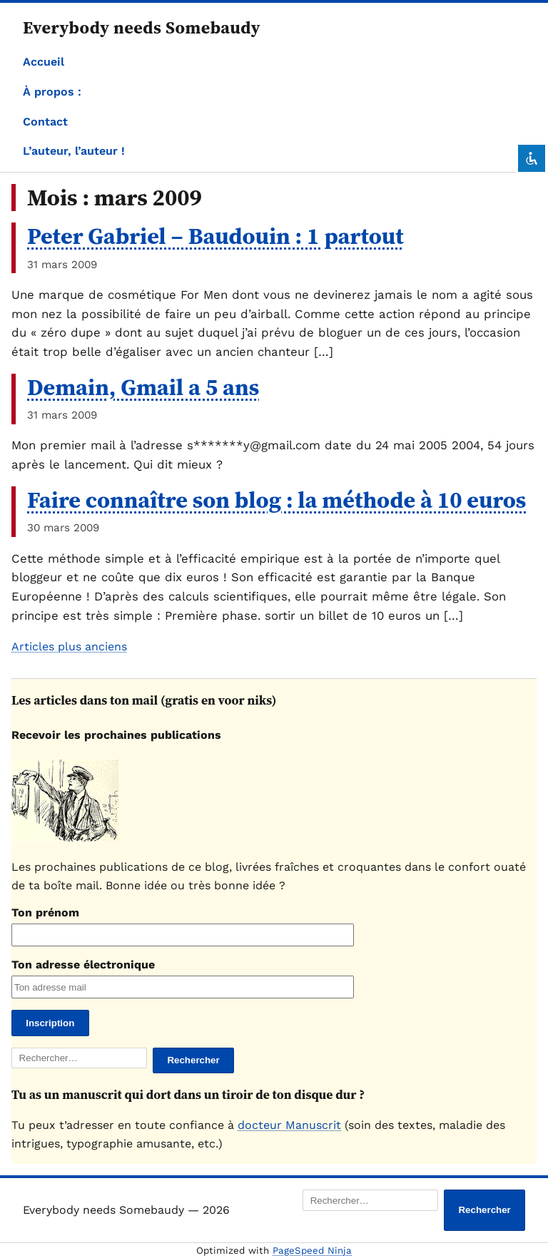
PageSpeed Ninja (312, 1250)
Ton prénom (45, 912)
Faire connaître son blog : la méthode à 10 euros (276, 500)
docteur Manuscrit (289, 1125)
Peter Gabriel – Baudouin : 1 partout (215, 236)
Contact (45, 121)
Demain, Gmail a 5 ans (143, 387)
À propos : (52, 91)
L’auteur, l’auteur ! (74, 151)
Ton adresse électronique (83, 964)
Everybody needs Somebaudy (141, 27)
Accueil (43, 61)
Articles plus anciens (69, 646)
